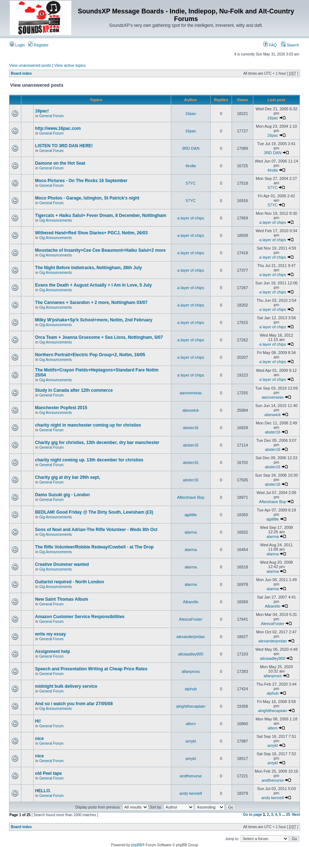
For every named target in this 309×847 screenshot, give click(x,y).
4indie (190, 166)
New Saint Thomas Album (61, 599)
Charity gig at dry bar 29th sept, (67, 477)
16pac (190, 113)
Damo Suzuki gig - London (62, 494)
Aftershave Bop (190, 497)
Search (290, 45)
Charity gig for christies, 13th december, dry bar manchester (97, 442)
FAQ (270, 45)
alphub (190, 689)
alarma (191, 532)
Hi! (38, 721)
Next (296, 815)
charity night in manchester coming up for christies (88, 425)
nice (39, 738)
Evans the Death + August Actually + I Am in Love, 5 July (93, 285)
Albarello (191, 602)
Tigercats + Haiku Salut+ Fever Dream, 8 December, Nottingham (100, 215)
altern (191, 723)
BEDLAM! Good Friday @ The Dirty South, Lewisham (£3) (94, 512)
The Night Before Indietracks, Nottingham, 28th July (88, 267)
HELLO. (43, 790)
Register (38, 45)
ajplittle (191, 515)
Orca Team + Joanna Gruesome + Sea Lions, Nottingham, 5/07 (99, 337)
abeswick (190, 410)
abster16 (191, 427)
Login (17, 45)
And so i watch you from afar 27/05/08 (74, 703)
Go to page (252, 815)
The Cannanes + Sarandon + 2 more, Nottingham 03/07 (91, 302)
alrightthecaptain (191, 706)
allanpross (191, 671)
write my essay (50, 634)
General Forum (51, 116)
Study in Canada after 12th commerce (74, 390)
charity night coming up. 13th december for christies (89, 459)
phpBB (136, 845)
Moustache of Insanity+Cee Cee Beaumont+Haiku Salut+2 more (100, 250)
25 (288, 815)
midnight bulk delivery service (66, 686)
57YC (191, 183)
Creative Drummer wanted (62, 564)
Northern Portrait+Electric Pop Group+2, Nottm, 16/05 (90, 354)
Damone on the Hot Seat (60, 163)
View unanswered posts (30, 65)
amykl (191, 741)
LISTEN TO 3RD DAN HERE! (64, 145)
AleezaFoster (191, 619)
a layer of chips (190, 218)
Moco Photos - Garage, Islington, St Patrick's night (87, 198)
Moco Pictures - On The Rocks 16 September (81, 180)
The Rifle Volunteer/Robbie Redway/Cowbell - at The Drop (94, 547)
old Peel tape (48, 773)
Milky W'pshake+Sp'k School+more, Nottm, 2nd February (93, 319)
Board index (21, 73)
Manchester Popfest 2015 (61, 407)
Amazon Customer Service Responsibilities (79, 616)
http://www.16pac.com (58, 128)
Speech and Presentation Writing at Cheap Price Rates (91, 668)
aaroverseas (191, 393)
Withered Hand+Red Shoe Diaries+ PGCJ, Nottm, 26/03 (91, 232)
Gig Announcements (55, 220)
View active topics (70, 65)
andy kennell (190, 793)
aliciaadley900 (190, 654)
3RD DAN (190, 148)
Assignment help (52, 651)
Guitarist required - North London (69, 581)
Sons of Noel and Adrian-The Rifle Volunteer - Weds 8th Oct (96, 529)
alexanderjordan (191, 636)
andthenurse (190, 776)
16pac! (42, 111)
